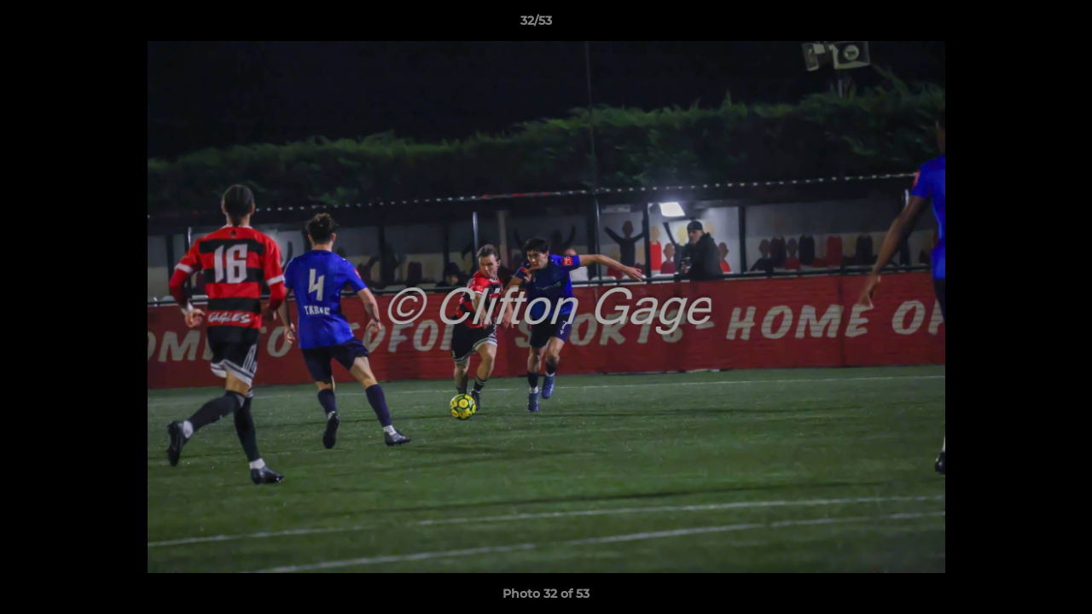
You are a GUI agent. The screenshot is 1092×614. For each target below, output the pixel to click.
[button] (1020, 24)
